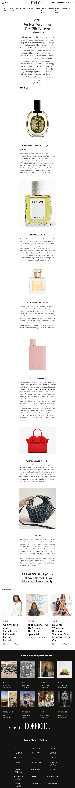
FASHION (64, 8)
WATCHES (51, 8)
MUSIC (19, 753)
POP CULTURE (35, 762)
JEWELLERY (30, 8)
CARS (35, 783)
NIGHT (19, 762)
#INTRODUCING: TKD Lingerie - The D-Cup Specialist (38, 629)
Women (37, 20)
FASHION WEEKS (18, 770)
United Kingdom (58, 3)
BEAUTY (18, 8)
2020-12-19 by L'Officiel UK (36, 638)
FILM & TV (24, 9)
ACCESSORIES (52, 776)
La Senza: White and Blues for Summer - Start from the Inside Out (61, 632)
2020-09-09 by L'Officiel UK (11, 644)
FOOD (38, 8)
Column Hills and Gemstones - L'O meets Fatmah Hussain (10, 632)
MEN (53, 748)
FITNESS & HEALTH (57, 10)
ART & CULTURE (11, 9)
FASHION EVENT (18, 784)
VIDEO (53, 753)
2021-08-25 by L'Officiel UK (60, 644)
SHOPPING (53, 783)
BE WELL (5, 9)
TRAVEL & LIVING (43, 10)
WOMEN (53, 769)
